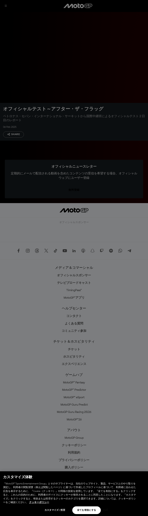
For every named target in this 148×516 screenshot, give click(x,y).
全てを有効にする (86, 510)
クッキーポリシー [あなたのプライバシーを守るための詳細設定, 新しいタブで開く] (39, 502)
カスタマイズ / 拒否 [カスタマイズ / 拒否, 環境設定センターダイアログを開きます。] (55, 510)
